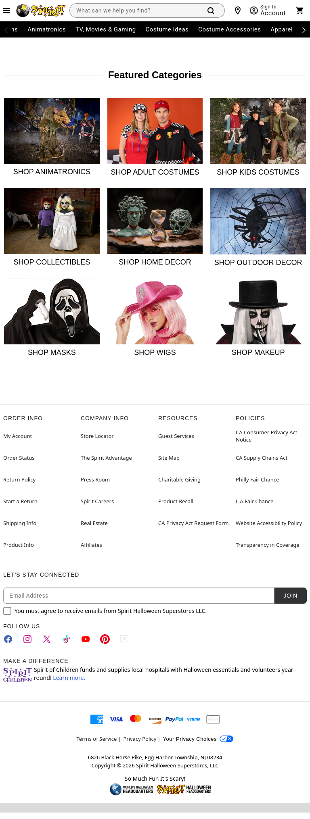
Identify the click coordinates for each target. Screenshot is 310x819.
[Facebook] (8, 639)
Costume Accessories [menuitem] (229, 29)
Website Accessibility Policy (269, 523)
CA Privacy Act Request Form (193, 523)
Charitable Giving (179, 479)
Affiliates (91, 544)
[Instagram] (27, 639)
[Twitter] (47, 639)
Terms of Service (97, 738)
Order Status (18, 457)
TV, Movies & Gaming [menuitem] (105, 29)
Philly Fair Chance (257, 479)
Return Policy (19, 479)
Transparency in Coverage (268, 544)
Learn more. (69, 677)
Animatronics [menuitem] (46, 29)
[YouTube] (85, 639)
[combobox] (134, 10)
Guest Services (176, 436)
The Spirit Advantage (106, 457)
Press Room (95, 479)
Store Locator (97, 436)
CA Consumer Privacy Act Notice (266, 436)
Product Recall (175, 501)
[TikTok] (66, 639)
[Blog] (124, 639)
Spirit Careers (97, 501)
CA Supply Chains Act (261, 457)
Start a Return (20, 501)
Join (290, 595)
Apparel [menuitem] (281, 29)
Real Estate (94, 523)
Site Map (169, 457)
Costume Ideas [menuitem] (167, 29)
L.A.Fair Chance (254, 501)
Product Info (18, 544)
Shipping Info (19, 523)
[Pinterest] (105, 639)
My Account (17, 436)
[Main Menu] (6, 10)
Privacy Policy (139, 738)
